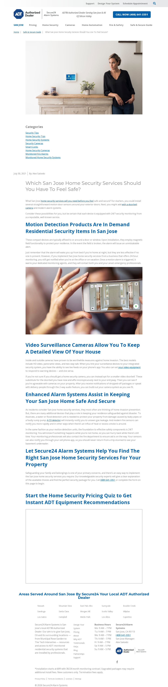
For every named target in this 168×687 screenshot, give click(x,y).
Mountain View (65, 606)
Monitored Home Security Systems (43, 157)
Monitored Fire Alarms (37, 153)
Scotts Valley (107, 611)
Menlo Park (85, 617)
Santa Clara (64, 611)
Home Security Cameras (38, 150)
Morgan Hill (85, 611)
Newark (40, 606)
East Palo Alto (86, 606)
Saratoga (41, 611)
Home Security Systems (37, 139)
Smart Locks (32, 146)
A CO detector (54, 420)
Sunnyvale (106, 606)
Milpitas (126, 611)
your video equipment (129, 367)
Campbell (63, 617)
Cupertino (127, 617)
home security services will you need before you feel (67, 200)
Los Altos (106, 617)
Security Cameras (34, 143)
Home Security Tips (35, 136)
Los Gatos (42, 617)
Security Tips (32, 132)
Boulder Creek (129, 606)
